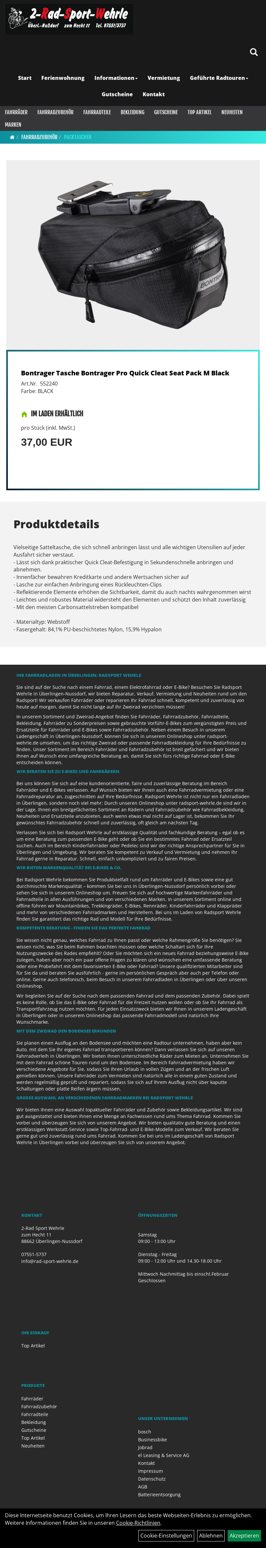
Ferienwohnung (63, 77)
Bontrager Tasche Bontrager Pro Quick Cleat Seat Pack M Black (125, 373)
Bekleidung (132, 112)
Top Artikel (200, 112)
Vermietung (164, 77)
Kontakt (154, 94)
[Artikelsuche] (254, 52)
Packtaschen (78, 137)
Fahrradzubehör (55, 112)
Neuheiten (232, 112)
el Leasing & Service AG (163, 1455)
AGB (142, 1487)
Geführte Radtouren (219, 77)
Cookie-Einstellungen (166, 1535)
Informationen (116, 77)
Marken (13, 124)
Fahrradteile (97, 112)
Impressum (150, 1471)
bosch (144, 1432)
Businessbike (152, 1439)
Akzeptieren (244, 1535)
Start (24, 77)
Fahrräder (16, 112)
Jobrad (145, 1447)
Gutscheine (117, 94)
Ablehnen (211, 1535)
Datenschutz (152, 1479)
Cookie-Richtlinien (138, 1522)
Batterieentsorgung (159, 1494)
